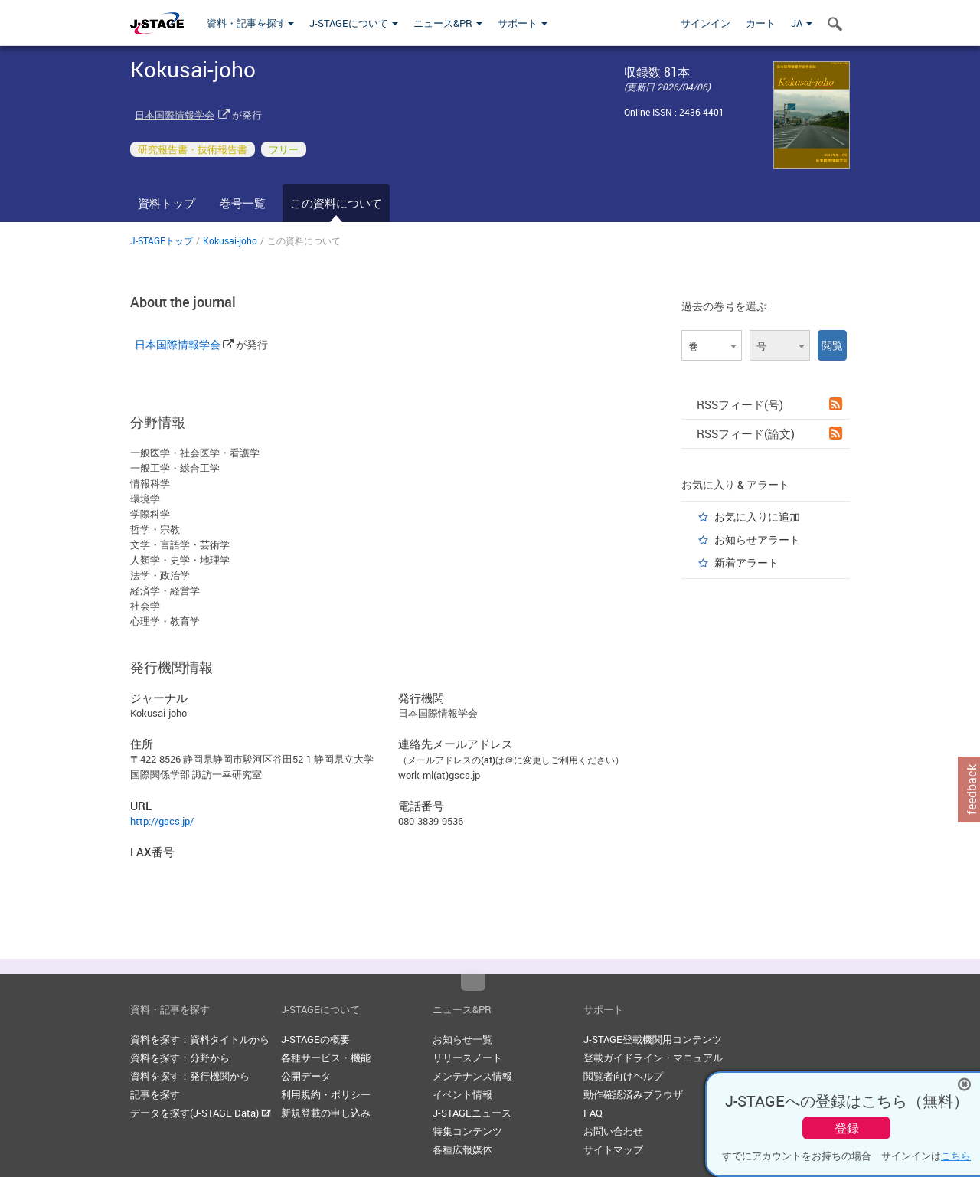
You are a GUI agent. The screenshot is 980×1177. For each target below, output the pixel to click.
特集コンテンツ (467, 1131)
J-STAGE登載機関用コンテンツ (652, 1039)
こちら (956, 1155)
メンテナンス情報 (472, 1076)
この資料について (336, 203)
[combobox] (711, 345)
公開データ (306, 1076)
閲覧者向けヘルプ (623, 1076)
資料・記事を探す (250, 23)
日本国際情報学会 (174, 115)
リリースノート (467, 1057)
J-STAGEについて (353, 23)
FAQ (593, 1113)
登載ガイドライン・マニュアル (653, 1057)
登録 (847, 1128)
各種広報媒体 (462, 1149)
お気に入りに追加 (757, 516)
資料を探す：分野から (180, 1057)
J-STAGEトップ (161, 240)
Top (473, 982)
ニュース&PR (447, 23)
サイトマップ (613, 1149)
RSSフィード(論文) (769, 433)
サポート (522, 23)
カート (761, 23)
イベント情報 (462, 1094)
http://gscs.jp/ (162, 821)
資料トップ (166, 203)
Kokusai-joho (230, 240)
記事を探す (155, 1094)
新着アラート (746, 562)
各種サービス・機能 (326, 1057)
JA (801, 23)
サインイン (705, 23)
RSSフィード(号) (769, 404)
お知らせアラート (757, 539)
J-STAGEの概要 (315, 1039)
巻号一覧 (243, 203)
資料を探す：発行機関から (190, 1076)
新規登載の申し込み (326, 1113)
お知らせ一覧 (462, 1039)
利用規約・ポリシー (326, 1094)
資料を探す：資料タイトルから (200, 1039)
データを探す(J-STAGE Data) (200, 1113)
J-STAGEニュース (472, 1113)
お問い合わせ (613, 1131)
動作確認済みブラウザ (633, 1094)
